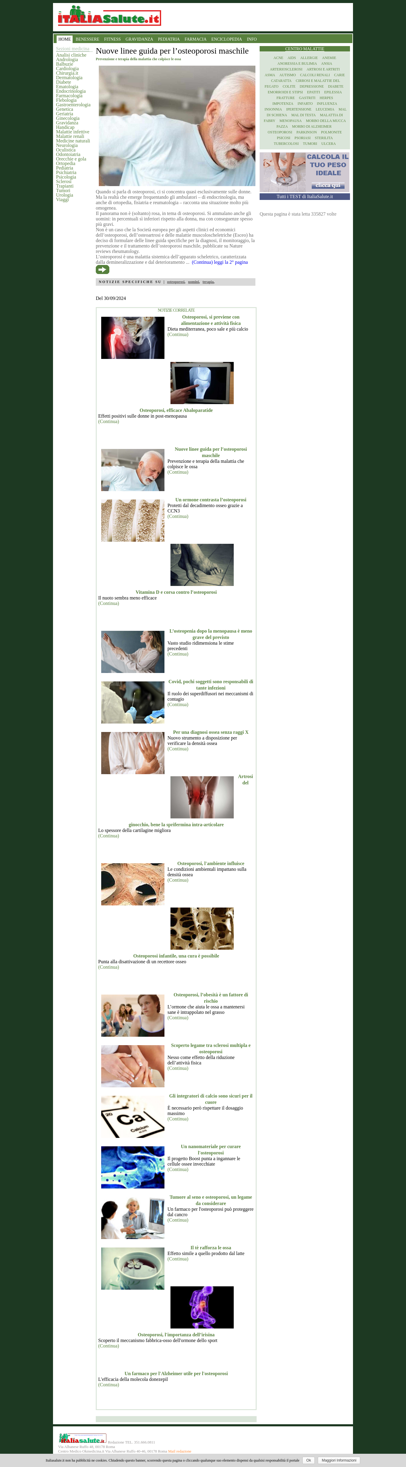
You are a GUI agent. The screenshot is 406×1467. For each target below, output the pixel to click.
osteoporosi (176, 282)
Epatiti (313, 92)
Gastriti (307, 98)
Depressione (312, 86)
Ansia (326, 63)
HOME (64, 39)
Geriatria (64, 113)
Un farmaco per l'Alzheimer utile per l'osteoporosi (176, 1373)
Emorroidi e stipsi (285, 92)
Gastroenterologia (73, 104)
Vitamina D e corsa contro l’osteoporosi (176, 592)
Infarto (305, 103)
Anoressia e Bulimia (297, 63)
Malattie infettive (72, 131)
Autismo (288, 75)
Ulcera (328, 144)
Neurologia (67, 145)
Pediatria (64, 167)
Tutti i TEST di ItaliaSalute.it (305, 196)
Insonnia (273, 109)
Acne (278, 58)
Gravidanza (67, 122)
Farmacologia (69, 95)
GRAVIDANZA (139, 39)
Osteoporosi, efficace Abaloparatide (176, 410)
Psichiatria (66, 172)
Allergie (309, 58)
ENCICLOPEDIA (226, 39)
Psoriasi (303, 138)
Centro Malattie (304, 49)
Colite (289, 86)
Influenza (327, 103)
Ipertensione (298, 109)
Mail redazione (179, 1451)
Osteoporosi (280, 132)
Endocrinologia (71, 91)
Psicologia (66, 176)
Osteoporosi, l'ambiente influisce (210, 863)
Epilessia (333, 92)
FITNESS (112, 39)
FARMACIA (196, 39)
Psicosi (283, 138)
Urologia (64, 195)
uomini (193, 282)
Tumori (63, 190)
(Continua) (177, 334)
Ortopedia (65, 163)
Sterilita (324, 138)
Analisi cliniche (71, 55)
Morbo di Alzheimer (312, 126)
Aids (292, 58)
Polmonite (331, 132)
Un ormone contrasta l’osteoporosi (210, 499)
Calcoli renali (315, 75)
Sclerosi (64, 181)
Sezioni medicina (72, 48)
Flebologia (66, 100)
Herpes (326, 98)
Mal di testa (303, 115)
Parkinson (306, 132)
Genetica (64, 109)
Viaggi (62, 199)
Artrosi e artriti (323, 69)
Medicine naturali (73, 140)
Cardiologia (67, 68)
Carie (339, 75)
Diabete (63, 82)
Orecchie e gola (71, 158)
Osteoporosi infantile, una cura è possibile (176, 955)
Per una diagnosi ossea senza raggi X (210, 732)
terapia (208, 282)
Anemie (329, 58)
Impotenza (283, 103)
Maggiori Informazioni (339, 1460)
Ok (308, 1460)
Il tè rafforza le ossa (210, 1247)
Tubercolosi (286, 144)
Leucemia (325, 109)
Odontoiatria (68, 154)
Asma (270, 75)
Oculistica (66, 149)
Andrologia (67, 59)
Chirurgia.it (67, 73)
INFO (252, 39)
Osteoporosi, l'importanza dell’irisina (176, 1334)
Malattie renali (70, 136)
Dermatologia (69, 77)
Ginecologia (68, 118)
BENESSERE (87, 39)
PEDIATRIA (169, 39)
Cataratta (281, 81)
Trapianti (64, 185)
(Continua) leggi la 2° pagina (220, 262)
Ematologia (67, 86)
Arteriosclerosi (286, 69)
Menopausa (291, 121)
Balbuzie (64, 64)
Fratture (285, 98)
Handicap (65, 127)
